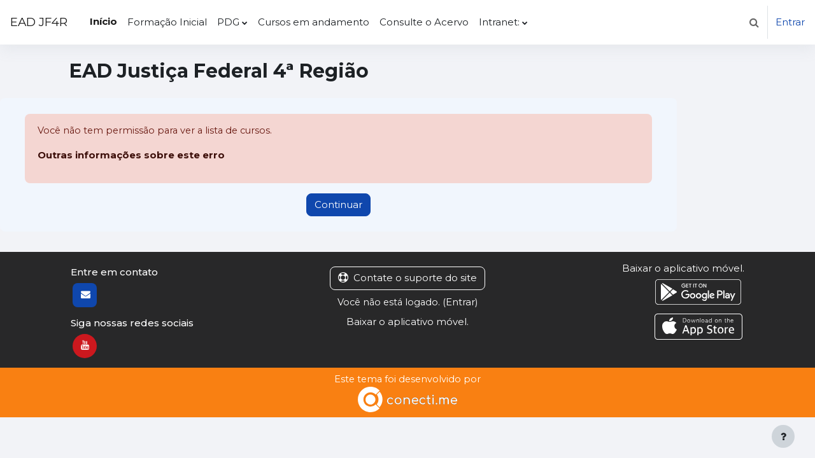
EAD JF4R (38, 22)
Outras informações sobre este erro (131, 155)
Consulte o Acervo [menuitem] (424, 22)
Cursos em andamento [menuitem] (313, 22)
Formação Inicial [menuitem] (167, 22)
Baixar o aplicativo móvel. (407, 322)
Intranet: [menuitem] (499, 22)
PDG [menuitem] (228, 22)
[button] (754, 22)
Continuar (338, 204)
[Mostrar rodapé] (783, 436)
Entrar (790, 22)
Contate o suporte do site (407, 278)
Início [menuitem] (103, 21)
